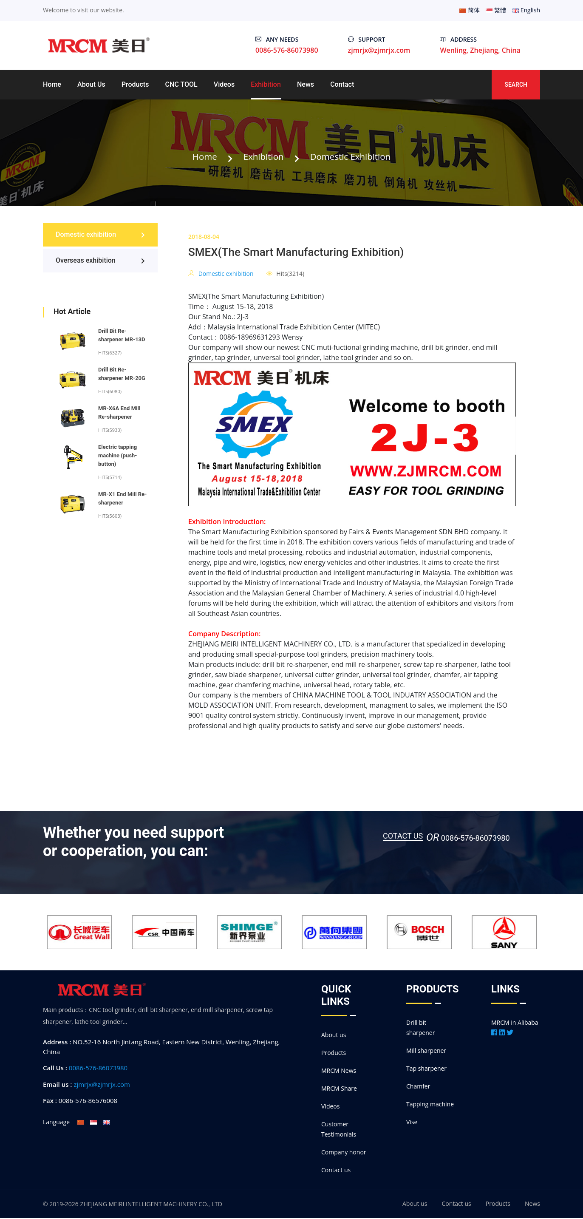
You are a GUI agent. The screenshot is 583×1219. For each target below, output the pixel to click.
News (305, 84)
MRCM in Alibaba (514, 1023)
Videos (224, 84)
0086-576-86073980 (98, 1068)
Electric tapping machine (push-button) (117, 456)
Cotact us (403, 837)
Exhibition (266, 84)
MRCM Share (339, 1089)
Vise (411, 1123)
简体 (469, 10)
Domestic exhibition (352, 156)
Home (52, 84)
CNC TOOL (181, 84)
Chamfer (418, 1087)
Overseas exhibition (100, 261)
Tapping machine (430, 1105)
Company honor (343, 1153)
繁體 (496, 10)
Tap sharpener (426, 1069)
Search (515, 84)
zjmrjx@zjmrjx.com (379, 50)
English (526, 10)
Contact (342, 84)
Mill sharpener (426, 1051)
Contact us (336, 1171)
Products (135, 84)
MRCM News (338, 1071)
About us (91, 84)
